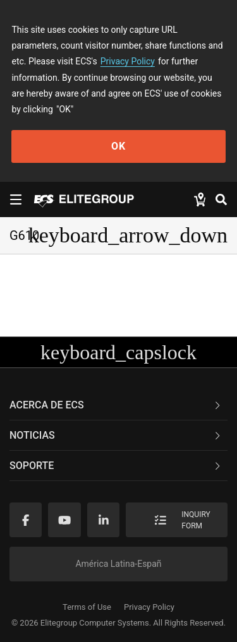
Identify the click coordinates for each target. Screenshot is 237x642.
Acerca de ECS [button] (115, 405)
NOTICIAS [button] (115, 435)
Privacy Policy (127, 61)
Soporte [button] (115, 466)
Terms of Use (87, 607)
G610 (24, 235)
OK (118, 146)
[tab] (118, 405)
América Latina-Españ (118, 564)
